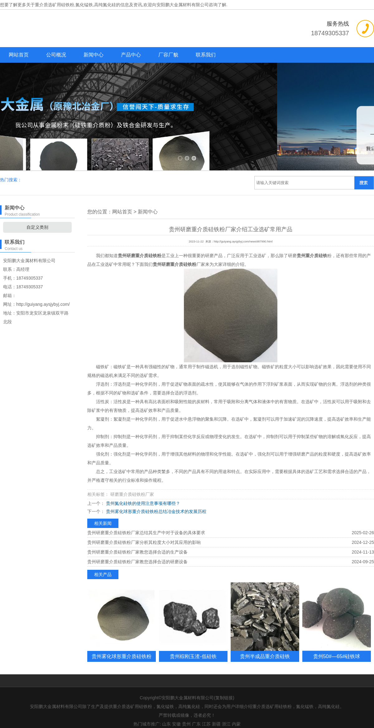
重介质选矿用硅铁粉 (54, 4)
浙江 (226, 717)
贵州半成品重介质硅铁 (265, 650)
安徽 (176, 717)
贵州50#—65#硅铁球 (336, 650)
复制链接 (224, 691)
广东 (196, 717)
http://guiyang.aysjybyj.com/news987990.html (243, 235)
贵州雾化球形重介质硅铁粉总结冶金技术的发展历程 (155, 505)
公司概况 (56, 54)
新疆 (216, 717)
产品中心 (131, 54)
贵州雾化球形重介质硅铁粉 (121, 650)
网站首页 (19, 54)
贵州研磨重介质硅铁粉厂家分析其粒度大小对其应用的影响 (144, 536)
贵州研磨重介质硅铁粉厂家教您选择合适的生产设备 (137, 545)
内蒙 (236, 717)
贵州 (186, 717)
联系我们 (206, 54)
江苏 (206, 717)
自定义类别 (37, 220)
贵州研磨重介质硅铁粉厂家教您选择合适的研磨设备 (137, 555)
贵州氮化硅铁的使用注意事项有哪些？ (142, 497)
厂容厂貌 (168, 54)
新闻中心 (93, 54)
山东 (166, 717)
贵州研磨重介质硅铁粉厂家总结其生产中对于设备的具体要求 (146, 526)
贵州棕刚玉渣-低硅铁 (193, 650)
